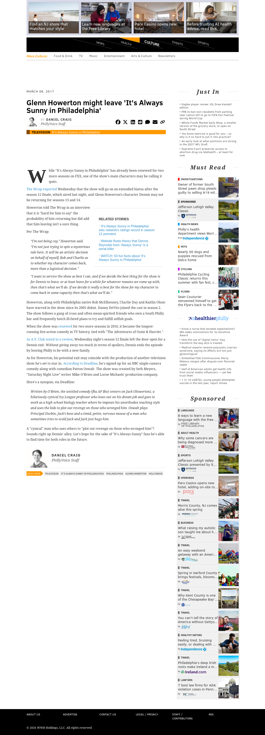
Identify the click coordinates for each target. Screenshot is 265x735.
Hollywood (156, 473)
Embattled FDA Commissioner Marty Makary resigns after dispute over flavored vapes (207, 361)
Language (187, 410)
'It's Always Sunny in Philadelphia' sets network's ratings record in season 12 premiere (127, 230)
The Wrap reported (42, 189)
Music (93, 56)
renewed (65, 326)
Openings (187, 478)
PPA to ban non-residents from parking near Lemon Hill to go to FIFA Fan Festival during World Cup (207, 115)
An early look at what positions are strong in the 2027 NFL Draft (208, 142)
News (100, 43)
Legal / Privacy (147, 714)
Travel (185, 500)
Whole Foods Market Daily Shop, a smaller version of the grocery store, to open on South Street (208, 126)
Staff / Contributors (182, 716)
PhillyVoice (54, 44)
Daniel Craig (59, 119)
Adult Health (190, 433)
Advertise (70, 714)
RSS (211, 714)
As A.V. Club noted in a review (50, 339)
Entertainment (114, 56)
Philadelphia (114, 473)
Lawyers (187, 680)
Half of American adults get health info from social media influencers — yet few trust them (205, 372)
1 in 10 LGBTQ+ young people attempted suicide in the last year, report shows (207, 381)
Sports (203, 43)
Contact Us (107, 714)
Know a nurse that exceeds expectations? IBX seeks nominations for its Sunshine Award (207, 332)
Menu (33, 44)
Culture (151, 43)
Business (187, 522)
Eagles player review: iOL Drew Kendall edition (206, 105)
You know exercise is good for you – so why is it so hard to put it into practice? (205, 135)
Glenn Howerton (136, 473)
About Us (33, 714)
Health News (189, 224)
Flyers (185, 291)
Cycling (186, 269)
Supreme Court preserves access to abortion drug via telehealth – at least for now (206, 152)
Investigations (192, 179)
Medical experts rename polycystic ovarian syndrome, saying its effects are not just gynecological (208, 350)
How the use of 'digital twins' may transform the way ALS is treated (202, 341)
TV (81, 56)
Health (126, 43)
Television (41, 132)
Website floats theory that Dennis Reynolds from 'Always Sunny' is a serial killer (123, 244)
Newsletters (166, 56)
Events (177, 43)
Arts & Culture (141, 56)
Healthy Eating (191, 635)
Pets (184, 246)
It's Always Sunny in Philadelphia (76, 132)
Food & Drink (63, 56)
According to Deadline (80, 363)
